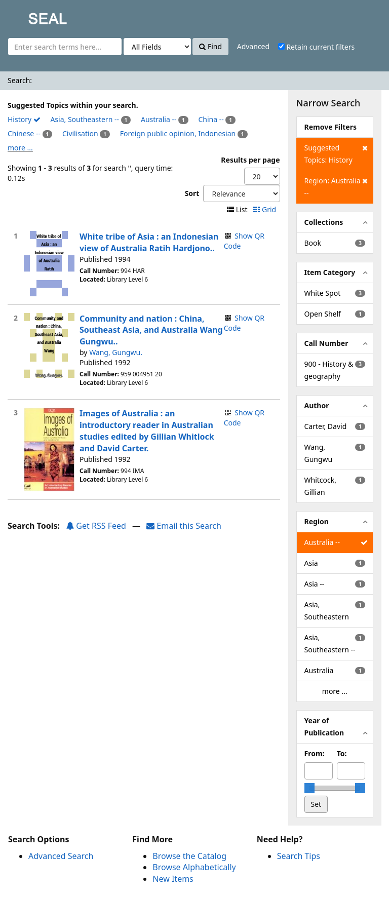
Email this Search (183, 525)
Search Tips (298, 856)
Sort (192, 193)
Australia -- (158, 119)
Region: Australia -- (336, 186)
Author (316, 405)
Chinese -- (24, 133)
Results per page (250, 160)
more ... (20, 147)
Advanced (253, 46)
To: (342, 753)
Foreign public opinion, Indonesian (178, 133)
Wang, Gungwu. (115, 352)
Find (210, 46)
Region (316, 521)
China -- (210, 119)
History (24, 119)
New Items (172, 878)
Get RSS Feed (96, 525)
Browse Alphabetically (194, 867)
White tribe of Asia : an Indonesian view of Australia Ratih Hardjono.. (149, 242)
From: (314, 753)
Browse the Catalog (189, 856)
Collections (323, 222)
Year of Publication (324, 726)
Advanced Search (60, 856)
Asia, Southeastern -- (84, 119)
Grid (265, 209)
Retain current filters (316, 47)
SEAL (27, 15)
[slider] (309, 788)
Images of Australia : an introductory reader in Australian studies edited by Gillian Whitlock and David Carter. (147, 431)
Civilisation (80, 133)
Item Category (330, 272)
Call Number (326, 343)
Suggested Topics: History (336, 153)
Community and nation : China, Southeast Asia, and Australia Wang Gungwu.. (151, 330)
